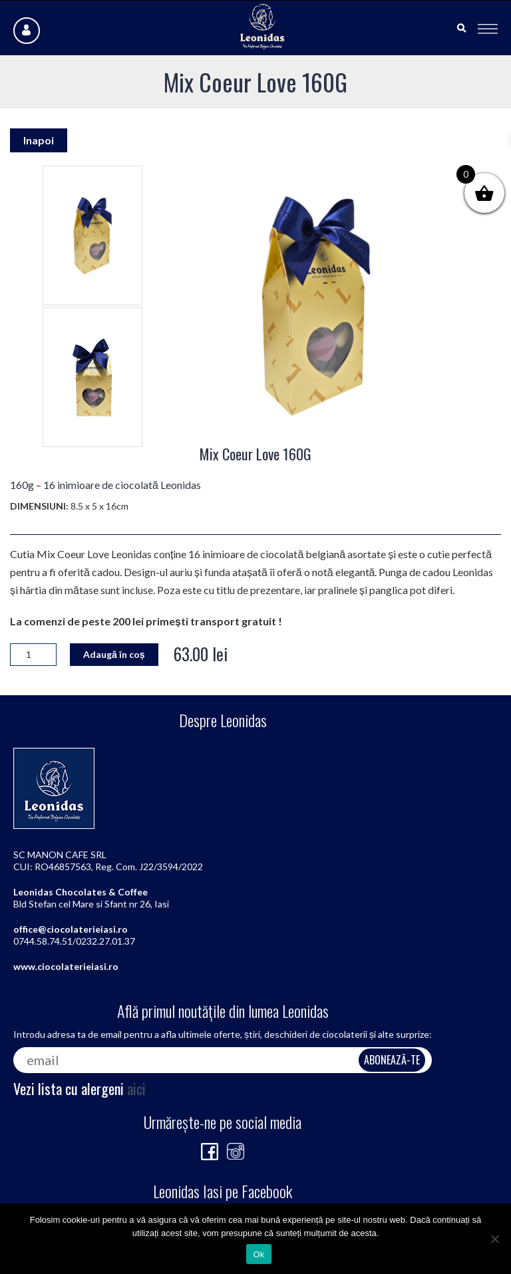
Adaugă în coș (114, 654)
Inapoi (38, 140)
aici (136, 1088)
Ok (258, 1254)
